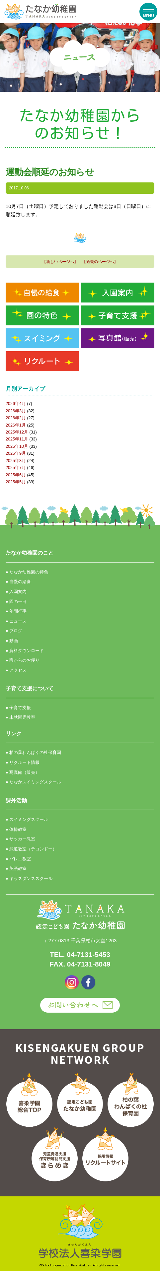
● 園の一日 (16, 601)
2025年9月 (16, 453)
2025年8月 (16, 460)
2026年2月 (16, 418)
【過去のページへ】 (100, 261)
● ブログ (14, 630)
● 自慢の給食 (18, 581)
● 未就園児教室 (20, 717)
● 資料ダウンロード (25, 650)
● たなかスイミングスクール (33, 781)
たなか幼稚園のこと (29, 553)
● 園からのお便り (23, 660)
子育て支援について (29, 688)
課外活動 (16, 800)
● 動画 (12, 640)
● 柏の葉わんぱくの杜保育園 (33, 752)
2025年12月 (17, 432)
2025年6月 (16, 475)
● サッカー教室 (20, 838)
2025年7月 (16, 467)
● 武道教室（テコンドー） (31, 848)
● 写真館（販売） (23, 772)
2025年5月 (16, 482)
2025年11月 (17, 439)
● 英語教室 (16, 868)
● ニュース (16, 621)
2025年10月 (17, 446)
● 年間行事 (16, 611)
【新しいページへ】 (60, 261)
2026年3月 (16, 411)
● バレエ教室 (18, 858)
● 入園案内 (16, 591)
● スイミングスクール (27, 819)
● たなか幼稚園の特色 (27, 571)
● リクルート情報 (23, 762)
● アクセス (16, 670)
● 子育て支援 (18, 707)
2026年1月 (16, 425)
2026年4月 (16, 403)
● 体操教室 (16, 829)
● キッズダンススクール (29, 878)
